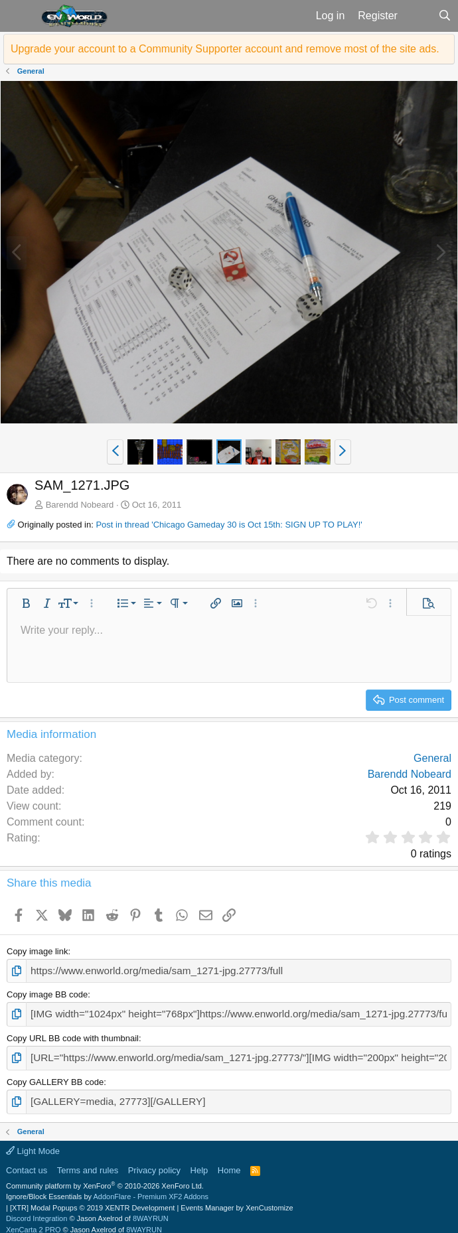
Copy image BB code (47, 992)
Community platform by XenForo (105, 1177)
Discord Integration (36, 1210)
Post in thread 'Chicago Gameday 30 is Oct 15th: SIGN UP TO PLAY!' (229, 525)
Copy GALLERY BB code (55, 1075)
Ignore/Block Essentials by (107, 1188)
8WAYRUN (151, 1210)
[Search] (444, 16)
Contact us (26, 1162)
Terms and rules (87, 1162)
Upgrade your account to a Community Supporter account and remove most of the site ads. (225, 48)
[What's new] (417, 16)
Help (199, 1162)
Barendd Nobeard (80, 505)
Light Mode (33, 1142)
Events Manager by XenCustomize (237, 1199)
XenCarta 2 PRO (33, 1221)
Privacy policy (154, 1162)
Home (229, 1162)
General (432, 758)
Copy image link (37, 951)
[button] (19, 16)
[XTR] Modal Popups (92, 1199)
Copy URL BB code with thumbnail (73, 1034)
